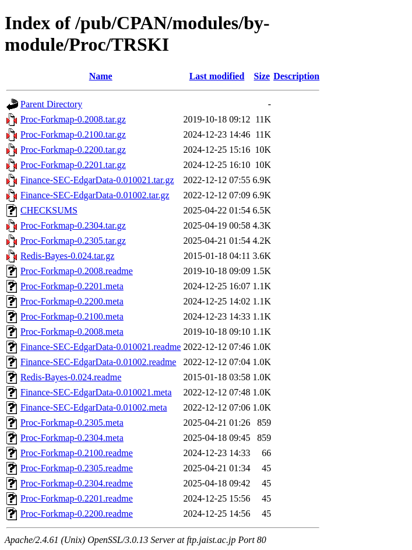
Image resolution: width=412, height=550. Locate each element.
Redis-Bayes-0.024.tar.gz (67, 256)
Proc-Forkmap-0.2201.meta (72, 286)
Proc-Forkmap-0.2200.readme (76, 514)
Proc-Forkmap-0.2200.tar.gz (73, 150)
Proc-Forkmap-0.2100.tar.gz (73, 134)
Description (296, 76)
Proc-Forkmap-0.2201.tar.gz (73, 165)
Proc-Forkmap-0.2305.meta (72, 423)
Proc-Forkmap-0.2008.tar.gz (73, 119)
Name (100, 76)
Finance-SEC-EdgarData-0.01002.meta (93, 407)
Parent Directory (51, 104)
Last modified (217, 76)
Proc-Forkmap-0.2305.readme (76, 468)
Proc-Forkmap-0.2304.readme (76, 483)
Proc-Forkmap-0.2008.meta (72, 332)
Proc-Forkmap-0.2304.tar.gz (73, 225)
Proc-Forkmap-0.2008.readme (76, 271)
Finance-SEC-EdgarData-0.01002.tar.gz (94, 195)
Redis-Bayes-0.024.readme (70, 377)
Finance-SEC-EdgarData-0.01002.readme (98, 362)
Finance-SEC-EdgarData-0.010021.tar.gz (97, 180)
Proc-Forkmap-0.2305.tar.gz (73, 241)
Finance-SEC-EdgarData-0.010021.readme (100, 347)
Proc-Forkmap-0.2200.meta (72, 301)
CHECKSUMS (49, 210)
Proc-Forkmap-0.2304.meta (72, 438)
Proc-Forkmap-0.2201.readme (76, 498)
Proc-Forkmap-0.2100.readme (76, 453)
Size (262, 76)
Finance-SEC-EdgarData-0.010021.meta (95, 392)
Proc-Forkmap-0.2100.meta (72, 316)
